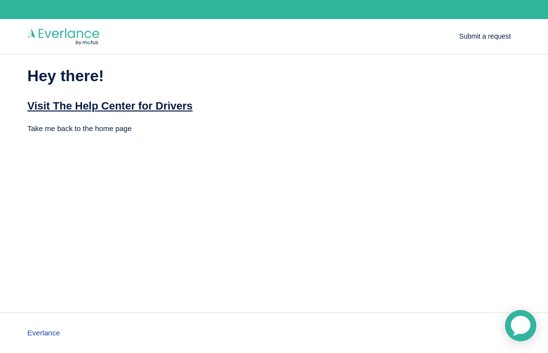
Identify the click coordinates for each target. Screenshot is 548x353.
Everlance (43, 333)
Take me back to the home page (79, 128)
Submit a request (485, 36)
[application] (520, 325)
